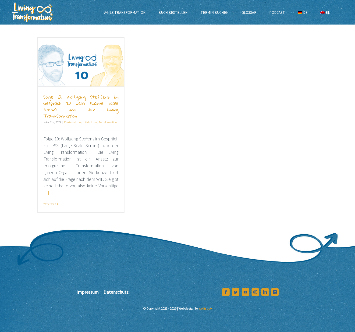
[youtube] (245, 292)
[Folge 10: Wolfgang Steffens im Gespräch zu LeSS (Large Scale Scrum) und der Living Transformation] (81, 62)
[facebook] (226, 292)
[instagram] (255, 292)
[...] (46, 192)
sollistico (205, 308)
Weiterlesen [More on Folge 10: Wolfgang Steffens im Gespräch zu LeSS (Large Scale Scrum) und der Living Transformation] (49, 204)
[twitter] (235, 292)
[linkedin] (265, 292)
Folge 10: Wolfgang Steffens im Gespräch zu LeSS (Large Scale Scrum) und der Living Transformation (80, 106)
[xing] (275, 292)
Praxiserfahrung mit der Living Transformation (90, 122)
